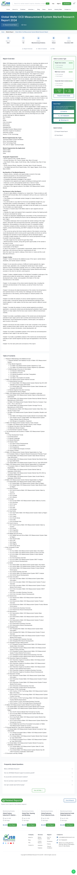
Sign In (59, 3)
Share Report (59, 135)
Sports (50, 9)
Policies (49, 844)
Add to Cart (58, 90)
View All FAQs (38, 790)
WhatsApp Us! (64, 120)
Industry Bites (58, 9)
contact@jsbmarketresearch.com (65, 837)
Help (53, 3)
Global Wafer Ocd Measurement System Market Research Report (31, 32)
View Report (12, 825)
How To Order (49, 838)
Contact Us (67, 9)
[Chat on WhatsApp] (74, 872)
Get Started (67, 3)
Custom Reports (40, 842)
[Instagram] (8, 843)
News (43, 9)
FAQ (29, 842)
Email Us (64, 111)
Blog (38, 9)
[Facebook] (3, 843)
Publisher (22, 9)
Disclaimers (49, 841)
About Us (15, 9)
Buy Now (68, 90)
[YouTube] (11, 843)
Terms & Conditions (49, 847)
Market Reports (40, 838)
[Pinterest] (13, 843)
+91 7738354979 (63, 115)
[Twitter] (5, 843)
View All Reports (70, 800)
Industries (31, 9)
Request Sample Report (10, 25)
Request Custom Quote (63, 95)
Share (23, 25)
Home (8, 9)
